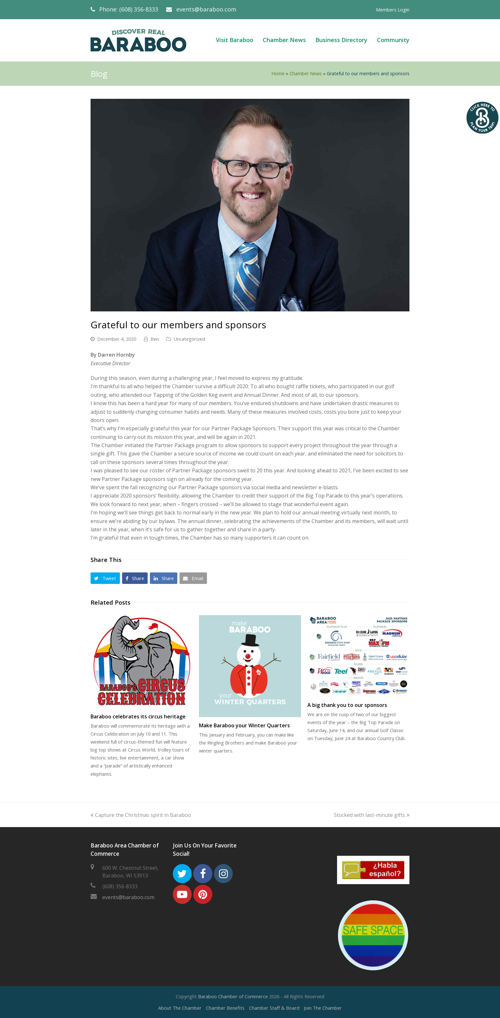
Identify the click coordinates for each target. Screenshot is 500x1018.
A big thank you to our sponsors (347, 705)
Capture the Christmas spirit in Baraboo (141, 814)
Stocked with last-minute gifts (371, 814)
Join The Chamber (323, 1008)
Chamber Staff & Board (274, 1008)
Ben (155, 339)
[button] (105, 578)
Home (277, 73)
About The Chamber (180, 1008)
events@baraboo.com (206, 9)
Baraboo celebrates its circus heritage (138, 716)
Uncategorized (189, 339)
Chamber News (306, 73)
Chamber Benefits (225, 1008)
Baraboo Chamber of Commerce (233, 996)
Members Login (392, 9)
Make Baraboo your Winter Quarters (244, 725)
